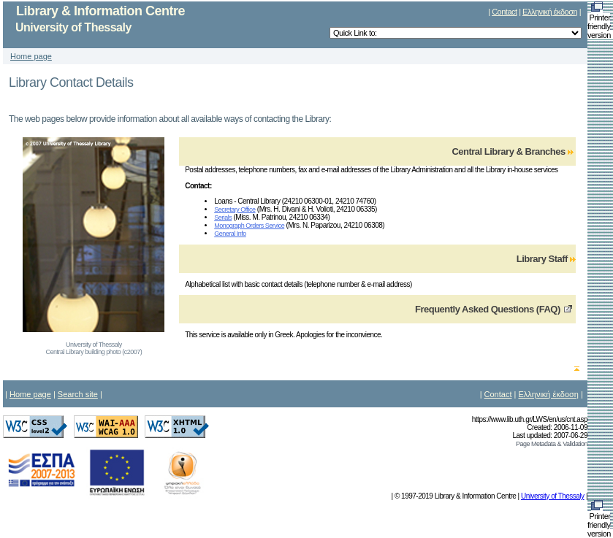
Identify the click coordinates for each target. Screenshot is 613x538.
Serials (223, 217)
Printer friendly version (600, 21)
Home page (31, 56)
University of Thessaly (553, 496)
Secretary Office (234, 209)
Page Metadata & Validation (551, 443)
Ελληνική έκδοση (549, 11)
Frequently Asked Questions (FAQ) (487, 309)
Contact (504, 11)
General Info (230, 233)
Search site (78, 394)
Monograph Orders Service (249, 225)
